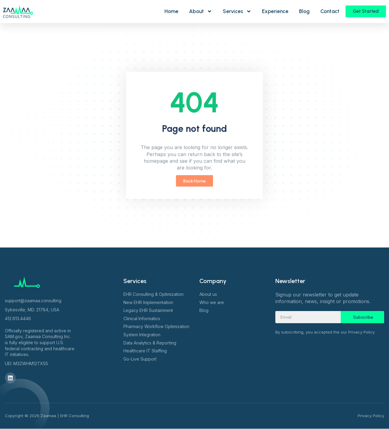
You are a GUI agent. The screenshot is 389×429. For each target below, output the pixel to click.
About (200, 11)
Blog (304, 11)
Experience (275, 11)
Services (237, 11)
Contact (329, 11)
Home (171, 11)
